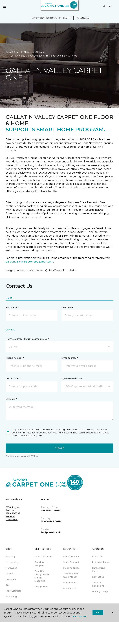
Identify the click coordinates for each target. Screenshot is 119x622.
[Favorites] (110, 6)
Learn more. (78, 616)
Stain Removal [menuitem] (71, 556)
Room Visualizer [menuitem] (43, 556)
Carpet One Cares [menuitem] (98, 570)
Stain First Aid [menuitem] (71, 562)
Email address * (69, 358)
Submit (59, 448)
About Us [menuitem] (97, 556)
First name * (12, 307)
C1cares (39, 52)
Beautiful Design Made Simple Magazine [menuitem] (41, 576)
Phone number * (15, 358)
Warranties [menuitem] (69, 582)
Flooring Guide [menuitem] (71, 568)
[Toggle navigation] (4, 6)
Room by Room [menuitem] (100, 562)
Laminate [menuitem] (11, 579)
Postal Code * (13, 378)
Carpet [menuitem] (9, 573)
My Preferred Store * (72, 378)
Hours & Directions (12, 518)
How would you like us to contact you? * (27, 339)
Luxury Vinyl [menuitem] (12, 562)
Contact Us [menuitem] (98, 577)
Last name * (67, 307)
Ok (97, 612)
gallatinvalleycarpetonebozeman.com (29, 261)
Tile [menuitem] (8, 585)
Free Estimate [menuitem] (13, 590)
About (27, 52)
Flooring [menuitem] (10, 556)
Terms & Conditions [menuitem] (98, 584)
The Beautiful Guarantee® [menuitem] (70, 575)
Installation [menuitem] (69, 588)
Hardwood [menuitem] (11, 568)
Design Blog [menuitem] (41, 586)
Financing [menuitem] (11, 596)
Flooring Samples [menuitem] (39, 564)
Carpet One (12, 52)
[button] (104, 6)
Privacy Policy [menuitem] (100, 591)
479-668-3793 (82, 18)
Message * (11, 399)
